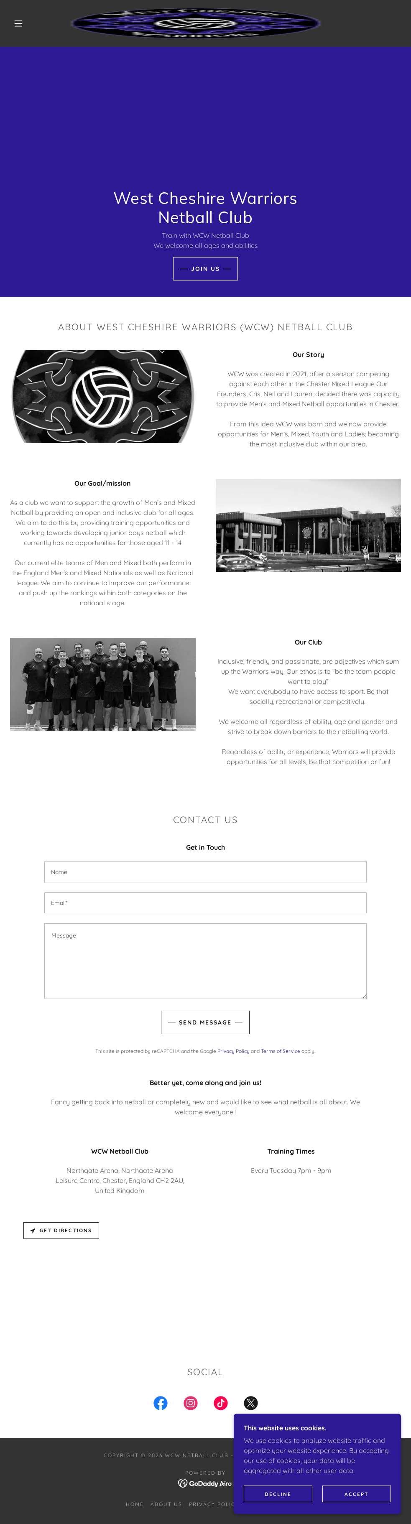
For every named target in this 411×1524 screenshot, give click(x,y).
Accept (357, 1494)
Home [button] (135, 1504)
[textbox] (205, 871)
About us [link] (166, 1504)
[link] (195, 23)
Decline (278, 1494)
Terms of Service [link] (280, 1051)
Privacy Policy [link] (233, 1051)
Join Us (205, 269)
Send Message (205, 1022)
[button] (19, 23)
